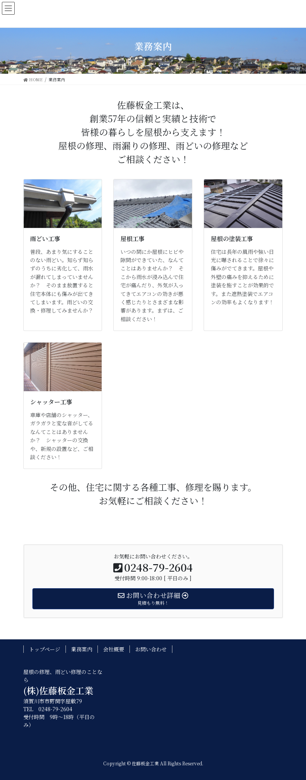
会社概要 (113, 649)
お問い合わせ (151, 649)
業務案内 (81, 649)
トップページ (44, 649)
